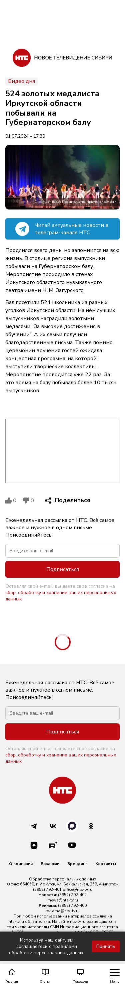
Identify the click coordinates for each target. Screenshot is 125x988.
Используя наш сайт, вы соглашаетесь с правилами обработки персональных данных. (46, 946)
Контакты (105, 863)
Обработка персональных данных (62, 879)
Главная (11, 976)
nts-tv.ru (16, 921)
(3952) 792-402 (72, 894)
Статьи (45, 976)
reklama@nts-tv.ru (62, 910)
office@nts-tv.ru (77, 889)
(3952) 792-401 (47, 889)
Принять (105, 946)
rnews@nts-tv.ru (62, 900)
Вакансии (50, 863)
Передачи (80, 976)
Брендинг (77, 863)
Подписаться (62, 569)
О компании (21, 863)
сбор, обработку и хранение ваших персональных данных (60, 595)
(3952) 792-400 (72, 905)
